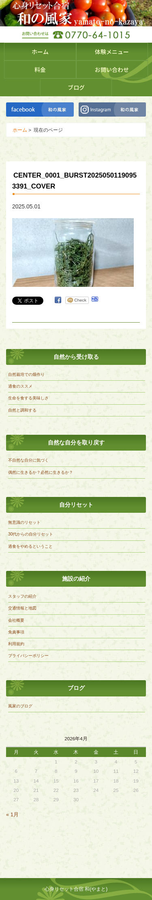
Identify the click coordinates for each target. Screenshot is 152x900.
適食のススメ (20, 386)
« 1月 (12, 814)
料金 (40, 69)
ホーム (40, 52)
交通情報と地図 (22, 608)
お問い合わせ (112, 69)
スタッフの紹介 (22, 596)
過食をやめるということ (30, 546)
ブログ (76, 87)
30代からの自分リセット (30, 534)
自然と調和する (22, 410)
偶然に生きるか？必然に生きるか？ (40, 472)
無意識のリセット (24, 522)
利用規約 (16, 644)
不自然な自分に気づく (28, 460)
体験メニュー (112, 52)
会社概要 (16, 620)
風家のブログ (20, 706)
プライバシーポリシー (28, 655)
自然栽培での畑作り (26, 374)
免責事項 (16, 632)
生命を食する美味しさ (28, 398)
